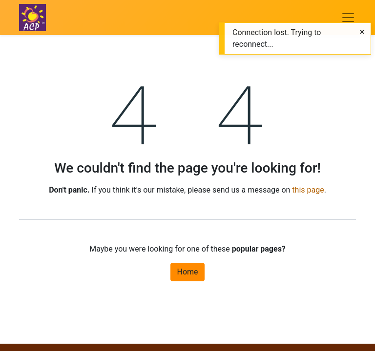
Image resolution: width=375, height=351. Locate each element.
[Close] (362, 32)
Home (187, 271)
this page (308, 190)
